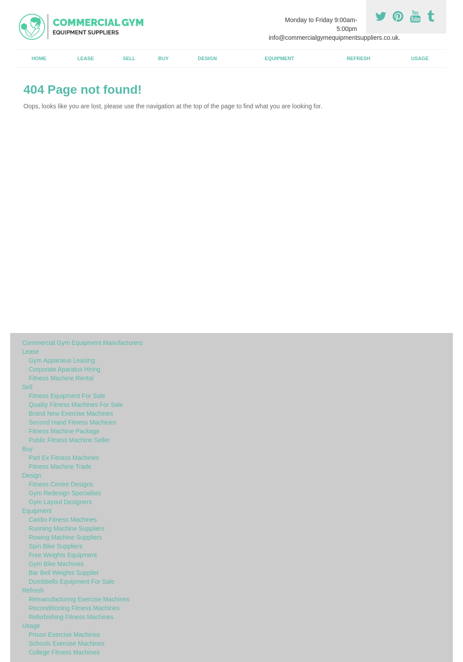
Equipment (280, 58)
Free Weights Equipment (63, 555)
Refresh (358, 58)
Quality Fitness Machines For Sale (76, 404)
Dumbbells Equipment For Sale (72, 581)
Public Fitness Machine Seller (69, 440)
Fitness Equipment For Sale (67, 395)
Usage (420, 58)
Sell (129, 58)
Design (207, 58)
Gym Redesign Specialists (65, 493)
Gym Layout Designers (60, 501)
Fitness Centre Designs (61, 484)
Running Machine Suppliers (66, 528)
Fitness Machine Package (64, 431)
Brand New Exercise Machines (71, 413)
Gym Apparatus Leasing (62, 360)
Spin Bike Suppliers (55, 546)
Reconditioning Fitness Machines (74, 608)
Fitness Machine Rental (61, 378)
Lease (85, 58)
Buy (163, 58)
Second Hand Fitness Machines (72, 422)
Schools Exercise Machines (66, 643)
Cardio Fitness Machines (63, 519)
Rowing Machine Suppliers (65, 537)
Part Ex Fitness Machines (64, 457)
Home (38, 58)
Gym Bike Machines (56, 563)
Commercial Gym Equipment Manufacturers (82, 342)
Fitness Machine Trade (60, 466)
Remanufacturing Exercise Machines (79, 599)
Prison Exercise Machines (64, 634)
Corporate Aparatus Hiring (64, 369)
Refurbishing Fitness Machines (71, 616)
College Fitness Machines (64, 652)
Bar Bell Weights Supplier (64, 572)
